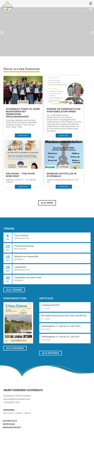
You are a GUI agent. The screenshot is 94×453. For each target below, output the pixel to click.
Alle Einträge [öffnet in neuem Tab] (50, 353)
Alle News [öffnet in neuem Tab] (47, 203)
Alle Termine (14, 290)
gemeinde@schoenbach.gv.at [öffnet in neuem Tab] (16, 399)
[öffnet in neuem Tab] (18, 322)
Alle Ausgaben (15, 348)
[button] (23, 106)
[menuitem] (47, 421)
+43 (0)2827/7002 (11, 402)
